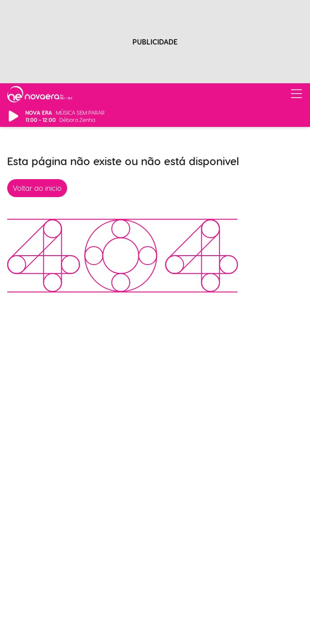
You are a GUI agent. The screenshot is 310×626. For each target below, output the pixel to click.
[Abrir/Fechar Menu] (296, 94)
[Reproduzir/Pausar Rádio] (13, 116)
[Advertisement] (155, 44)
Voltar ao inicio (37, 188)
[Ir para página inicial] (39, 94)
